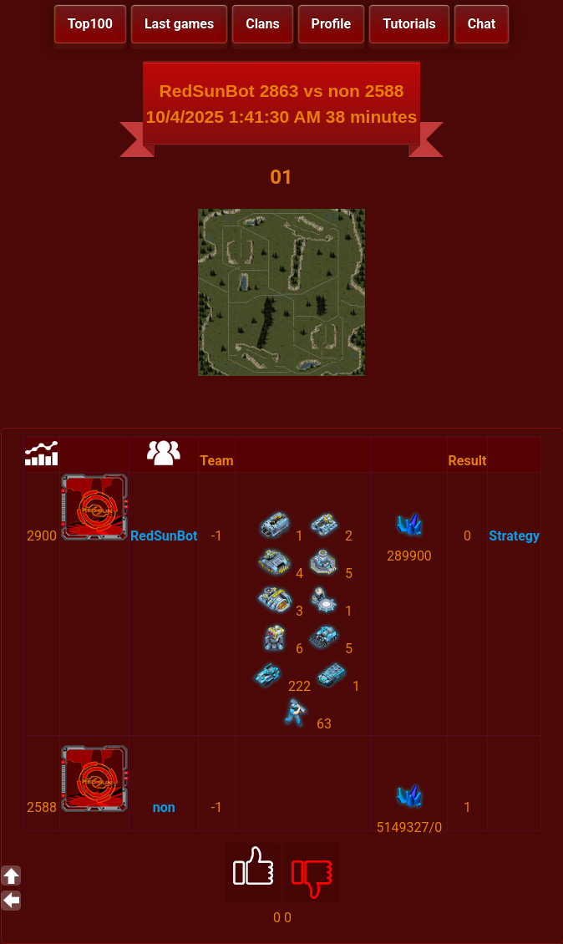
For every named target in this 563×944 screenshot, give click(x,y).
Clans (262, 24)
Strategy (514, 536)
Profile (332, 24)
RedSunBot (163, 536)
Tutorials (409, 24)
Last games (179, 24)
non (164, 807)
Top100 (90, 24)
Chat (481, 24)
